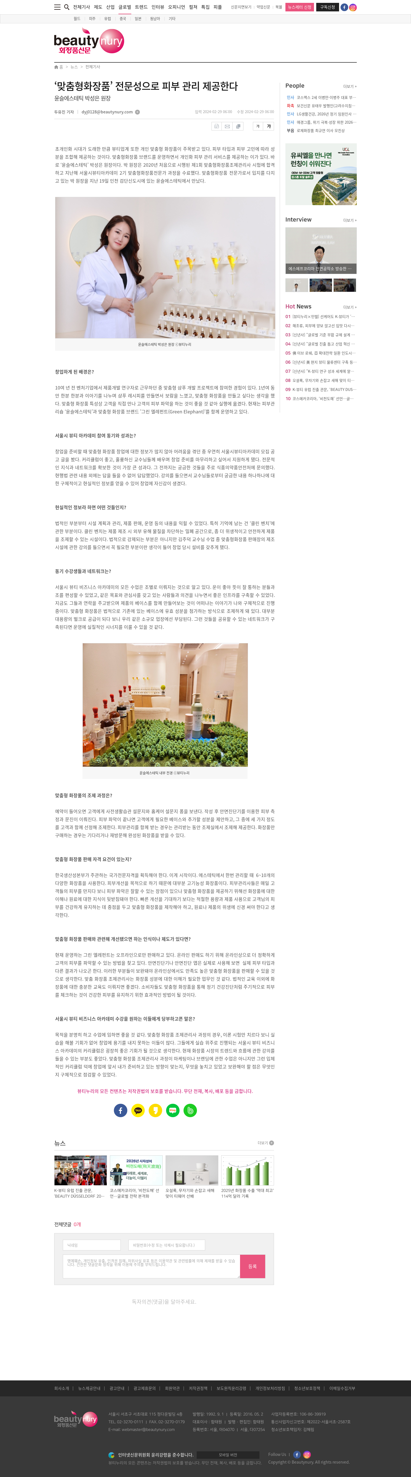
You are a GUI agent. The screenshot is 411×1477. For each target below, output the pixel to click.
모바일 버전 (228, 1455)
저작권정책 (198, 1388)
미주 (92, 19)
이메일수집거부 (342, 1388)
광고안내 (117, 1388)
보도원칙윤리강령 (231, 1388)
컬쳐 (193, 7)
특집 (205, 7)
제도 (98, 7)
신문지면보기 (241, 7)
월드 (77, 19)
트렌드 (141, 7)
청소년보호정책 (307, 1388)
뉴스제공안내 (89, 1388)
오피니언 (176, 7)
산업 (110, 7)
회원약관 (172, 1388)
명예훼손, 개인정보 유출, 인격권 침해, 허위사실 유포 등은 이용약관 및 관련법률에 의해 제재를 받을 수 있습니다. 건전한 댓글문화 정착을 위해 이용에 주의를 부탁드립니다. (151, 1266)
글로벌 (124, 9)
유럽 (107, 19)
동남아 (155, 19)
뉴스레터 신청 (299, 7)
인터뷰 (158, 7)
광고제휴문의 (145, 1388)
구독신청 (327, 7)
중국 (123, 19)
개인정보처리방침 (270, 1388)
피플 (217, 7)
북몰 (278, 7)
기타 (172, 19)
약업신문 (263, 7)
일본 (138, 19)
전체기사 (81, 7)
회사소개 (61, 1388)
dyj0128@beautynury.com (107, 112)
